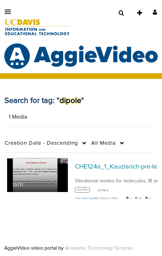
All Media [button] (103, 143)
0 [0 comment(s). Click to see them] (151, 198)
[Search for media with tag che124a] (85, 191)
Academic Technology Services (99, 248)
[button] (10, 12)
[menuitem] (121, 13)
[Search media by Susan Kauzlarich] (90, 198)
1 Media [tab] (18, 117)
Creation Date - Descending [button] (41, 143)
